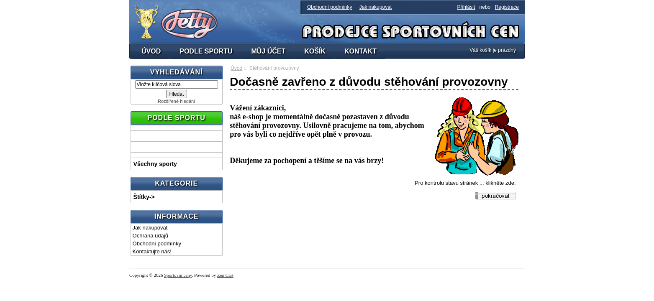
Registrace (507, 7)
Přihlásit (466, 7)
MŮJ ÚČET (268, 51)
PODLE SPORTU (206, 51)
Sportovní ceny (178, 275)
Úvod (236, 68)
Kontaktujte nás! (152, 251)
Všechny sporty (155, 164)
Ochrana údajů (150, 235)
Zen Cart (225, 275)
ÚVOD (151, 51)
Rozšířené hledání (176, 101)
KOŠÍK (315, 51)
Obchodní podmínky (329, 7)
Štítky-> (144, 197)
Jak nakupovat (375, 7)
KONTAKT (360, 51)
